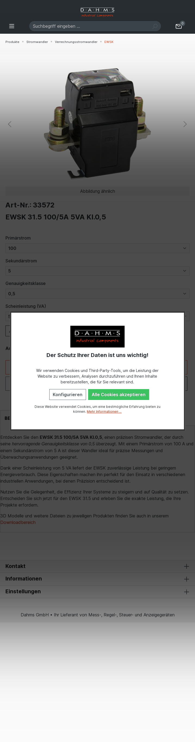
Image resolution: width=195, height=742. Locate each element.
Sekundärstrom (21, 260)
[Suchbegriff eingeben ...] (89, 26)
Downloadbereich (18, 522)
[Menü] (11, 26)
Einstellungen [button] (97, 592)
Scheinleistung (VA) (25, 306)
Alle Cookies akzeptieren (119, 394)
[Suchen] (154, 26)
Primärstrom (18, 238)
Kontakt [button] (97, 566)
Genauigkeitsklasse (25, 283)
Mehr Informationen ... (104, 411)
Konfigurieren (67, 394)
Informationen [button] (97, 579)
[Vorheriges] (9, 124)
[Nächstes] (185, 124)
